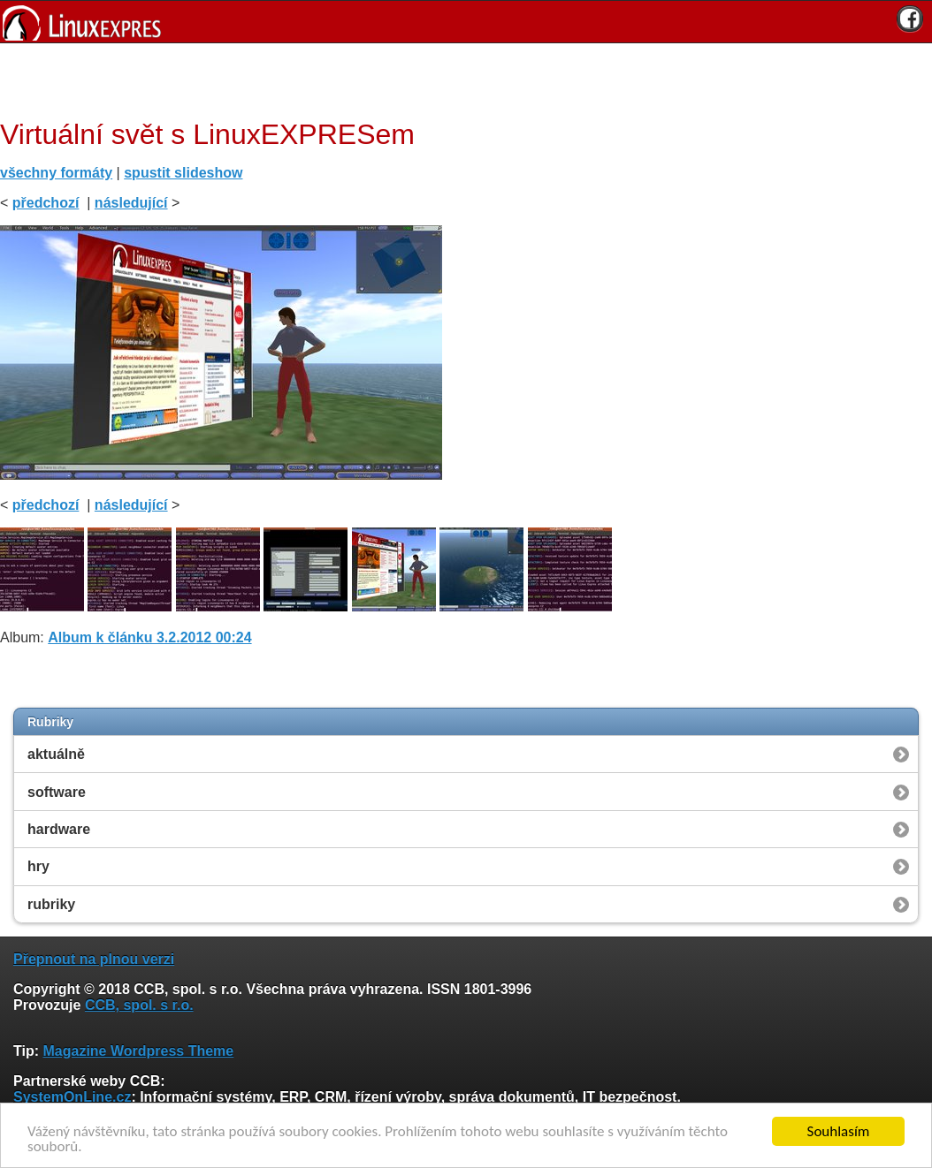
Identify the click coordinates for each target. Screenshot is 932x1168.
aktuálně (56, 754)
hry (38, 866)
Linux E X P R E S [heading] (466, 21)
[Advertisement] (459, 79)
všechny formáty (56, 172)
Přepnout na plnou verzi (93, 959)
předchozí (46, 202)
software (56, 792)
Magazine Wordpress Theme (137, 1050)
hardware (58, 829)
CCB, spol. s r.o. (139, 1005)
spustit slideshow (183, 172)
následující (131, 202)
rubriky (51, 904)
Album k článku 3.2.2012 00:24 (149, 637)
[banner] (466, 21)
